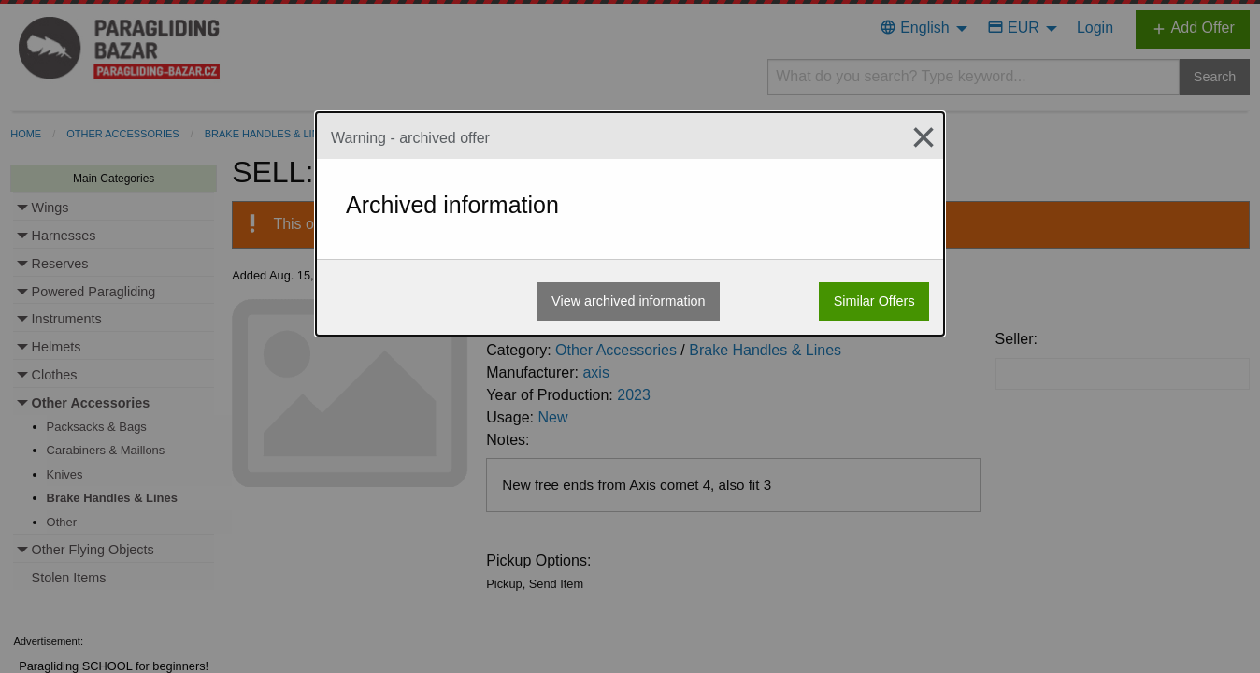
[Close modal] (916, 137)
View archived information (628, 301)
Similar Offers (874, 301)
